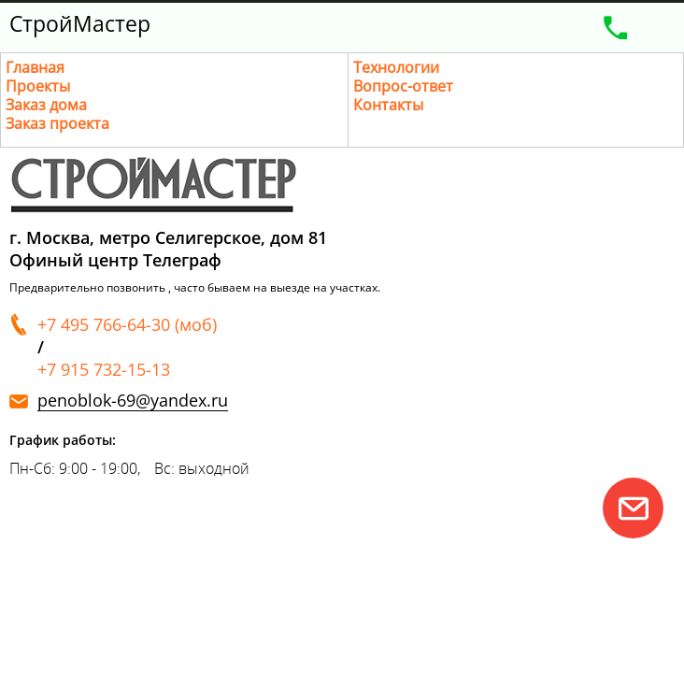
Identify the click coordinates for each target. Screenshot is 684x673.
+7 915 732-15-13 (103, 369)
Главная (35, 67)
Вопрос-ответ (403, 86)
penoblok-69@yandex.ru (132, 400)
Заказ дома (46, 104)
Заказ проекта (57, 123)
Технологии (396, 67)
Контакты (388, 104)
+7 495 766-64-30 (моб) (127, 324)
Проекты (38, 86)
